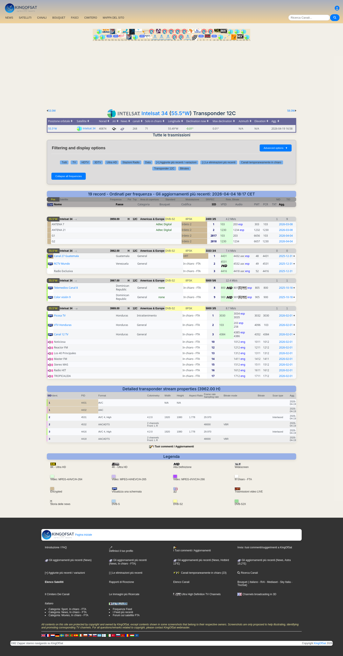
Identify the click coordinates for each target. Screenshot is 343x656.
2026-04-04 (286, 235)
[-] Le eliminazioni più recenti (218, 162)
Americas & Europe (152, 219)
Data (148, 162)
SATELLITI (25, 17)
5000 (209, 280)
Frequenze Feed (122, 609)
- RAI (261, 582)
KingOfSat (320, 643)
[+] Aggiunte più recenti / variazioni (176, 162)
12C (135, 219)
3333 (209, 250)
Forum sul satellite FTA (126, 615)
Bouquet (242, 582)
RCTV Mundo (62, 264)
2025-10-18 (286, 288)
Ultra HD (112, 162)
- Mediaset (271, 582)
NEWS (9, 17)
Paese (119, 204)
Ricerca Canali (247, 572)
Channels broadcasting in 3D (256, 594)
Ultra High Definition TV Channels (197, 594)
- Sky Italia (284, 582)
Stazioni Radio (130, 162)
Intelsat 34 (154, 113)
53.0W (52, 110)
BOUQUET (58, 17)
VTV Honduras (63, 325)
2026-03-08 (286, 224)
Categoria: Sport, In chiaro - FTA (67, 609)
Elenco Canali (181, 582)
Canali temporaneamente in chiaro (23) (199, 572)
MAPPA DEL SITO (113, 17)
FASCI (75, 17)
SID (214, 204)
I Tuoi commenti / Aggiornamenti (173, 446)
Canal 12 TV (61, 334)
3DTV (97, 162)
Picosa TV (60, 315)
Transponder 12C (164, 168)
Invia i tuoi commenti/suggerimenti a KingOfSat (264, 547)
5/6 (214, 280)
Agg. (282, 204)
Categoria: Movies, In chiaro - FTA (68, 615)
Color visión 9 (62, 297)
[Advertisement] (171, 73)
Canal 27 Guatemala (66, 256)
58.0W (291, 110)
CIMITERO (90, 17)
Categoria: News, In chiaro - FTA (68, 612)
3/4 (214, 250)
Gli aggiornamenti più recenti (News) (68, 560)
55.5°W (180, 113)
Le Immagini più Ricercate (124, 594)
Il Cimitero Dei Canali (57, 594)
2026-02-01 (286, 315)
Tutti (64, 162)
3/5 (214, 219)
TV (74, 162)
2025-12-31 (286, 256)
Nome (58, 204)
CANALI (42, 17)
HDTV (85, 162)
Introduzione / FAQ (56, 547)
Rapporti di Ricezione (121, 582)
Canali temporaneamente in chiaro (261, 162)
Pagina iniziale (67, 534)
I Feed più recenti (123, 612)
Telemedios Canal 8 (66, 288)
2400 (209, 219)
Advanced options (276, 148)
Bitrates (184, 168)
